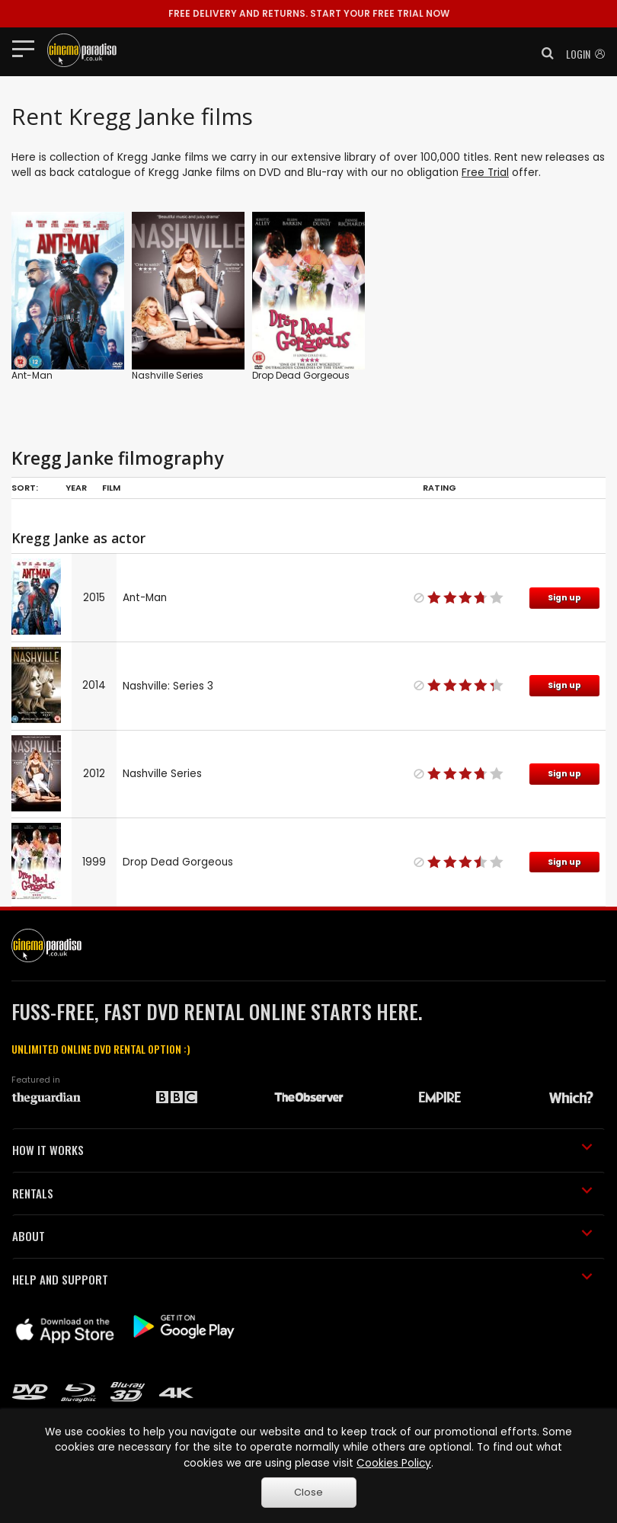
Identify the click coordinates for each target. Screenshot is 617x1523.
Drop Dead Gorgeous (301, 375)
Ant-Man (32, 375)
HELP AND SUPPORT (302, 1279)
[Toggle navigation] (27, 48)
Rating (439, 488)
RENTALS (302, 1193)
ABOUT (302, 1235)
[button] (543, 53)
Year (76, 488)
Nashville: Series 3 (168, 686)
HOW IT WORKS (302, 1149)
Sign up (564, 597)
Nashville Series (167, 375)
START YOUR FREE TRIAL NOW (308, 13)
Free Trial (485, 172)
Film (111, 488)
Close (308, 1492)
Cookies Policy (393, 1463)
